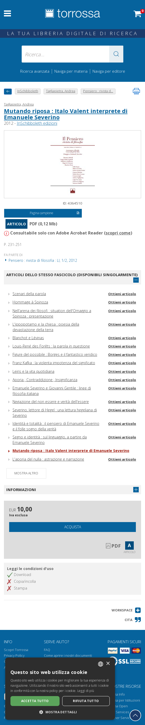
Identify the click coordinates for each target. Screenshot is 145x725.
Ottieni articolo (122, 294)
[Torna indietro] (8, 92)
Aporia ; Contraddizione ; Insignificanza (45, 379)
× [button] (108, 664)
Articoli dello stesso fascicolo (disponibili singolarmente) (72, 274)
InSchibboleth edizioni (37, 123)
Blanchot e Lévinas (28, 337)
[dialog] (60, 689)
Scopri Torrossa (16, 650)
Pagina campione (55, 213)
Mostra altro (26, 473)
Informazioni (21, 489)
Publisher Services (119, 718)
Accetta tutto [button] (35, 701)
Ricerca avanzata (34, 71)
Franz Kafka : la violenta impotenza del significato (54, 362)
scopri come (118, 233)
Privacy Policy (14, 655)
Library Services (117, 712)
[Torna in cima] (135, 715)
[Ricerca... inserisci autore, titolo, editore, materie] (72, 54)
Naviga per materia (71, 71)
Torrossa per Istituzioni (122, 700)
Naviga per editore (108, 71)
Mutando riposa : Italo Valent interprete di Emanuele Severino (65, 114)
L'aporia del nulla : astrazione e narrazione (48, 459)
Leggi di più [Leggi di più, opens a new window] (85, 691)
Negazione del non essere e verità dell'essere (51, 401)
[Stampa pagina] (136, 91)
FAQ (47, 650)
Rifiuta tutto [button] (86, 701)
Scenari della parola (29, 293)
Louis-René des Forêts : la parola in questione (51, 346)
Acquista (72, 526)
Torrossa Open (116, 706)
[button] (116, 54)
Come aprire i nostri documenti (68, 655)
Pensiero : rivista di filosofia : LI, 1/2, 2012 (40, 260)
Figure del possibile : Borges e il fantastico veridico (55, 354)
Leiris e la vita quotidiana (33, 371)
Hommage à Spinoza (30, 302)
